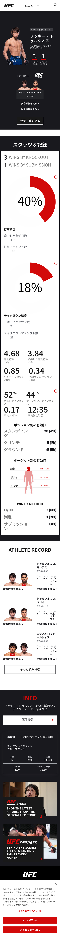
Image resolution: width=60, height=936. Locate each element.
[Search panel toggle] (55, 5)
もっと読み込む (30, 669)
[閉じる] (56, 884)
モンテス (42, 568)
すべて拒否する (30, 920)
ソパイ (40, 602)
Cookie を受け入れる (30, 929)
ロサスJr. (42, 634)
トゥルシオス (44, 564)
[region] (30, 908)
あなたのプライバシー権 (29, 910)
